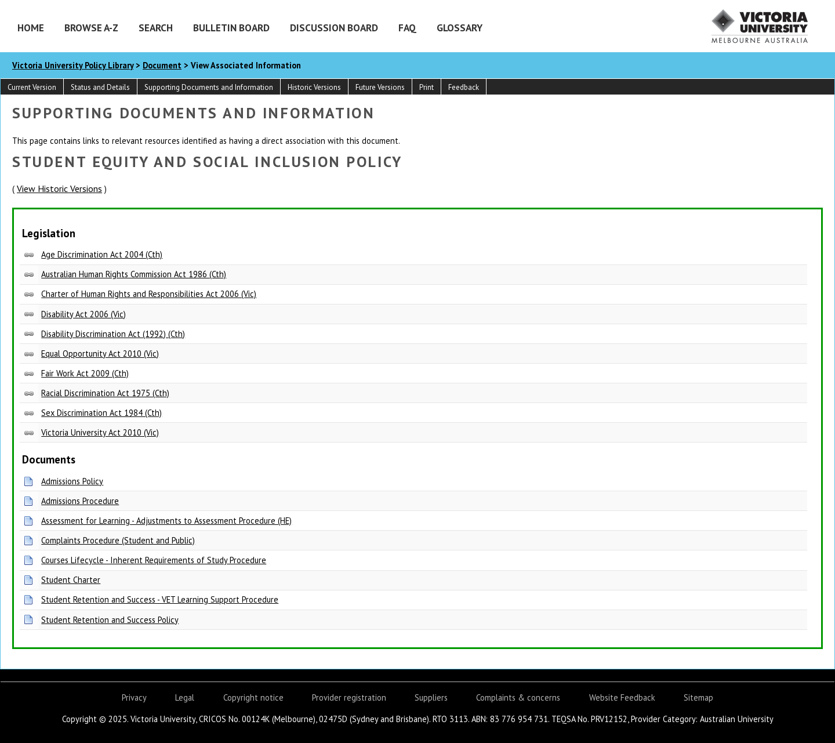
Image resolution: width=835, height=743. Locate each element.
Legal (184, 697)
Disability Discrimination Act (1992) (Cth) (113, 333)
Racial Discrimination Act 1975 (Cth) (105, 392)
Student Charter (70, 579)
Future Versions (380, 87)
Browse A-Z (91, 27)
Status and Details (100, 87)
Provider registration (349, 697)
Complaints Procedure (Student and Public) (118, 540)
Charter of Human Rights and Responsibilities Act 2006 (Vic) (148, 293)
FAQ (407, 27)
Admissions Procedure (80, 500)
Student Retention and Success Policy (110, 619)
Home (30, 27)
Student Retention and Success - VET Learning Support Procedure (159, 599)
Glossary (459, 27)
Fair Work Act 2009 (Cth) (85, 373)
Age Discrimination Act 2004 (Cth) (101, 254)
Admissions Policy (72, 481)
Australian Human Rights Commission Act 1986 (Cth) (133, 274)
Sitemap (698, 697)
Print (426, 87)
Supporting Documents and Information (208, 87)
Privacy (134, 697)
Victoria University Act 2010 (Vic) (100, 432)
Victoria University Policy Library (72, 65)
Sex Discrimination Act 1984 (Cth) (101, 412)
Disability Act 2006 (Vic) (83, 314)
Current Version (32, 87)
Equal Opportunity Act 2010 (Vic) (100, 353)
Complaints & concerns (518, 697)
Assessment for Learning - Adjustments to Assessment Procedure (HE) (166, 520)
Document (162, 65)
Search (156, 27)
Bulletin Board (231, 27)
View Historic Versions (59, 188)
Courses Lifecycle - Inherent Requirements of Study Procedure (153, 560)
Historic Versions (314, 87)
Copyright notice (253, 697)
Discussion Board (334, 27)
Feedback (463, 87)
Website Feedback (622, 697)
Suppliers (431, 697)
